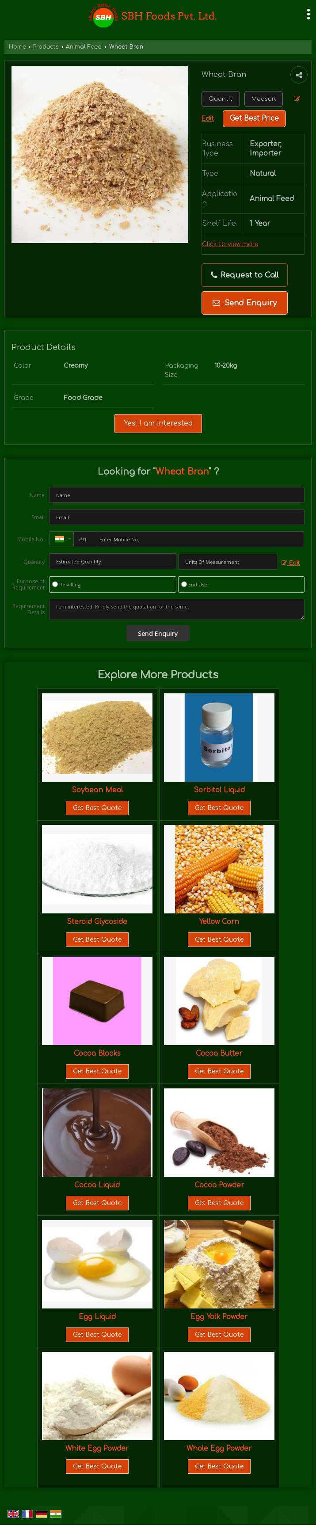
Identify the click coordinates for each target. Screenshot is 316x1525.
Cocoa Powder (219, 1185)
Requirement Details (28, 609)
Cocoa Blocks (97, 1053)
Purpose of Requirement (28, 584)
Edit (291, 563)
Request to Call (244, 275)
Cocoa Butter (219, 1053)
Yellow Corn (219, 922)
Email (38, 517)
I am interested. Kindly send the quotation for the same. (177, 609)
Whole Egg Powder (219, 1449)
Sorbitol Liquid (219, 790)
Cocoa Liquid (97, 1185)
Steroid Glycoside (97, 922)
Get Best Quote (97, 808)
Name (37, 495)
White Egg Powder (97, 1449)
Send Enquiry (245, 303)
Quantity (34, 562)
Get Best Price (254, 118)
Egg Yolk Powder (218, 1317)
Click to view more (230, 244)
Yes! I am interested (158, 423)
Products (46, 47)
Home (17, 47)
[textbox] (263, 99)
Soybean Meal (97, 790)
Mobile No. (31, 539)
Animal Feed (84, 47)
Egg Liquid (97, 1317)
